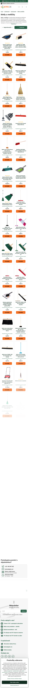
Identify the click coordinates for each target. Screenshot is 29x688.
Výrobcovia (20, 27)
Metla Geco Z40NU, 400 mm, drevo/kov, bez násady (21, 72)
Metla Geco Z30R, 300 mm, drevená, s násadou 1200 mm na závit (7, 72)
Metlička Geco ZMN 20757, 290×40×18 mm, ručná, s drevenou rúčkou (20, 46)
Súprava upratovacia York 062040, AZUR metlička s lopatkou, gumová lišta (7, 46)
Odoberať (24, 611)
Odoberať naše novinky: (14, 607)
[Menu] (26, 7)
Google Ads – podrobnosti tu (13, 671)
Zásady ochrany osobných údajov (14, 678)
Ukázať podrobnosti (14, 685)
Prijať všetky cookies (14, 682)
